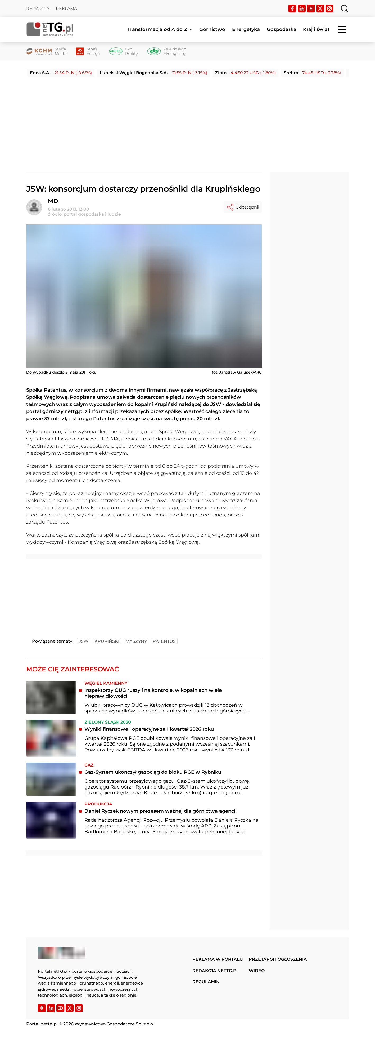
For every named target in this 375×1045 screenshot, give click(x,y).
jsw (83, 641)
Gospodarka (281, 29)
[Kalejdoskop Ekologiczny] (166, 51)
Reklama (66, 8)
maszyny (136, 641)
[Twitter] (320, 8)
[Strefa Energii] (88, 51)
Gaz (89, 765)
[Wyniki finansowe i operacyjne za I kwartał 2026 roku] (51, 738)
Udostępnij (242, 207)
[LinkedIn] (302, 8)
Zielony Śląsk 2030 (107, 722)
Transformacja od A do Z (157, 29)
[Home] (50, 29)
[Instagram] (329, 8)
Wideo (257, 970)
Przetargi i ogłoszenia (278, 959)
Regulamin (206, 981)
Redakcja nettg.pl (215, 970)
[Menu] (342, 29)
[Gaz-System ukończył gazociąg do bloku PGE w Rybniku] (51, 779)
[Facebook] (292, 8)
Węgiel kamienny (106, 683)
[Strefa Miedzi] (46, 51)
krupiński (106, 641)
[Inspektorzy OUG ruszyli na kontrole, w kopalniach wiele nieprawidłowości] (51, 697)
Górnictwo (212, 29)
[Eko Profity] (123, 51)
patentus (164, 641)
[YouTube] (311, 8)
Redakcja (37, 8)
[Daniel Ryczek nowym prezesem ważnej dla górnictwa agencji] (51, 820)
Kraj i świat (316, 29)
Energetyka (246, 29)
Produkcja (98, 804)
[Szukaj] (344, 8)
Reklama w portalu (217, 959)
